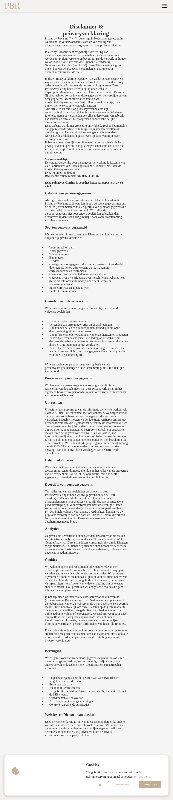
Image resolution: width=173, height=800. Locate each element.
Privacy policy (142, 776)
